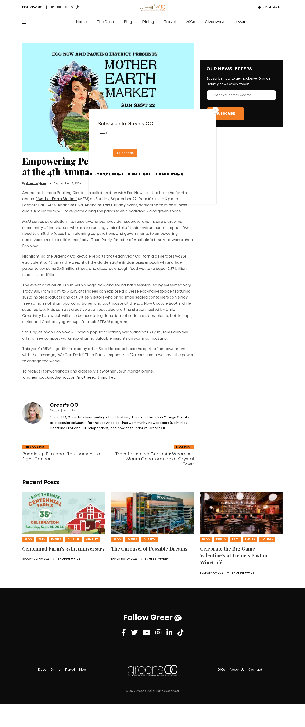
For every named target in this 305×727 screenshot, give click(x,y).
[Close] (215, 110)
